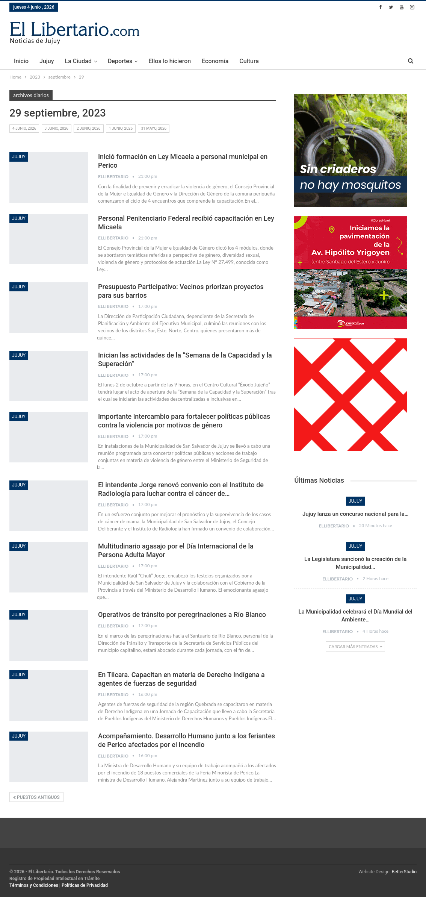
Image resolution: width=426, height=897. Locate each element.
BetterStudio (404, 871)
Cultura (249, 61)
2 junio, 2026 (88, 128)
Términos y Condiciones (33, 885)
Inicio (21, 61)
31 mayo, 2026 (153, 128)
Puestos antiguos (36, 797)
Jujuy (46, 61)
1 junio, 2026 (121, 128)
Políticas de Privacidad (85, 885)
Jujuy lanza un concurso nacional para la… (355, 514)
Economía (215, 61)
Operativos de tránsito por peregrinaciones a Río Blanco (182, 614)
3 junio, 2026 (56, 128)
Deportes (120, 61)
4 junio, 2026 (24, 128)
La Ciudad (78, 61)
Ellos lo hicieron (169, 61)
